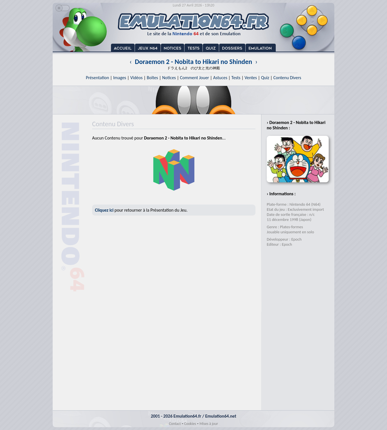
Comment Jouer (194, 77)
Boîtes (152, 77)
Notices (169, 77)
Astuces (220, 77)
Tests (236, 77)
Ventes (250, 77)
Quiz (265, 77)
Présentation (97, 77)
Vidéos (136, 77)
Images (119, 77)
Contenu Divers (287, 77)
